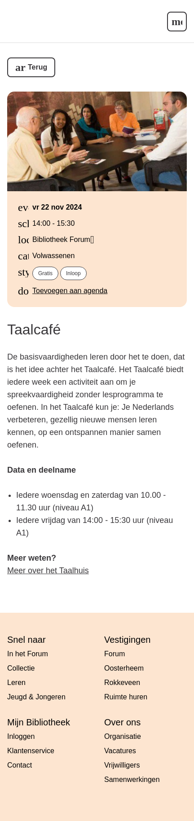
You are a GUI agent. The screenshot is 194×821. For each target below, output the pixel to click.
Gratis (45, 273)
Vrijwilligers (122, 765)
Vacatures (120, 751)
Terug (37, 67)
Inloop (73, 273)
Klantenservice (30, 751)
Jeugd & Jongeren (36, 697)
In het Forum (27, 654)
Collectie (21, 668)
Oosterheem (124, 668)
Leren (16, 682)
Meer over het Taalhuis (48, 570)
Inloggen (21, 736)
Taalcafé (34, 329)
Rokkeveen (122, 682)
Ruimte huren (125, 697)
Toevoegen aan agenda (69, 290)
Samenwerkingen (132, 779)
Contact (19, 765)
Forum (114, 654)
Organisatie (122, 736)
